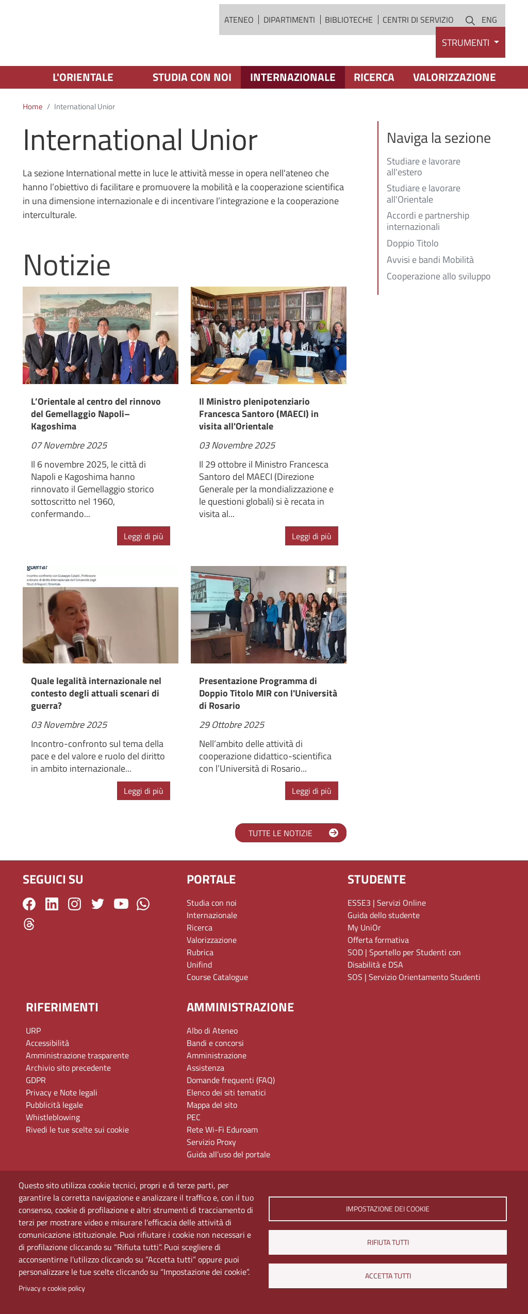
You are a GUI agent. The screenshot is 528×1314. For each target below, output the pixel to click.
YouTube (121, 942)
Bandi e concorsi (215, 1081)
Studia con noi (192, 115)
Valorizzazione (454, 115)
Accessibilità (47, 1081)
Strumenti (466, 81)
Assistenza (205, 1106)
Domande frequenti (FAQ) (231, 1118)
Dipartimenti (289, 38)
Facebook (29, 942)
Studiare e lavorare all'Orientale (423, 233)
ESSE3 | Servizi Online (387, 941)
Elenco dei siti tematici (226, 1130)
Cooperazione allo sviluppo (439, 315)
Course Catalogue (217, 1015)
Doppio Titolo (413, 282)
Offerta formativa (378, 978)
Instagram (74, 942)
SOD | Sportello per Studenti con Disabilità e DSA (404, 996)
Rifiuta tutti (387, 1242)
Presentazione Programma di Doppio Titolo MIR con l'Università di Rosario (268, 731)
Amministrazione (216, 1093)
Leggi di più (143, 574)
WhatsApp (143, 942)
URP (33, 1068)
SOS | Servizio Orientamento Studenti (414, 1015)
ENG (489, 38)
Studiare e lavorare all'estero (423, 206)
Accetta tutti (387, 1276)
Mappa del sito (212, 1143)
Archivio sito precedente (68, 1106)
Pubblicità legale (54, 1143)
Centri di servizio (418, 38)
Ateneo (239, 38)
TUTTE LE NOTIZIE (280, 871)
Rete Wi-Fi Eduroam (222, 1167)
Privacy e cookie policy (52, 1288)
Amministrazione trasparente (77, 1093)
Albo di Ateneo (212, 1068)
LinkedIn (51, 942)
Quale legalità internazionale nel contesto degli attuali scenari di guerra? (96, 731)
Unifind (199, 1002)
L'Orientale (83, 115)
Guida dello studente (384, 953)
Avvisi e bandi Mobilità (430, 298)
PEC (194, 1155)
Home (33, 145)
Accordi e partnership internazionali (428, 260)
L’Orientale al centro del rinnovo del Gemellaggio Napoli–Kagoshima (96, 452)
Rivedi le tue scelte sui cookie (77, 1167)
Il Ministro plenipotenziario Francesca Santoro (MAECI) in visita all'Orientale (259, 452)
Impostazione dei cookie (388, 1209)
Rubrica (200, 990)
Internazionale (293, 115)
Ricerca (374, 115)
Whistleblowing (53, 1155)
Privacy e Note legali (61, 1130)
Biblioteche (349, 38)
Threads (29, 962)
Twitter (97, 942)
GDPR (36, 1118)
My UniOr (364, 965)
